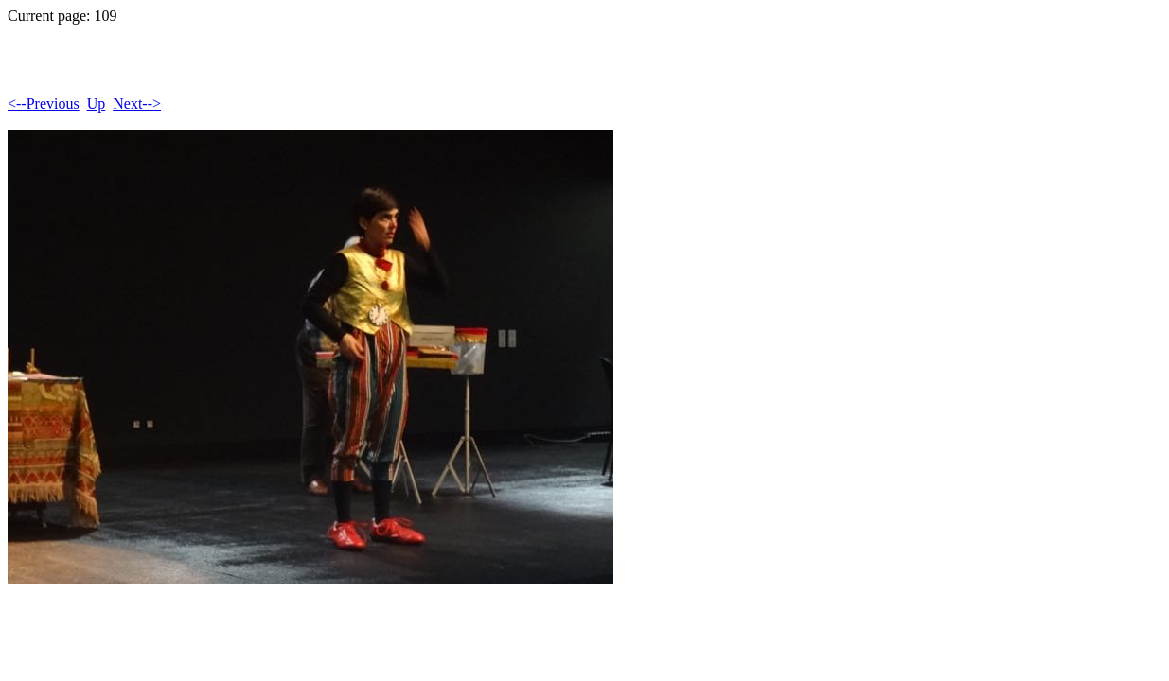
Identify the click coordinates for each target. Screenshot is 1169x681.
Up (96, 104)
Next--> (137, 104)
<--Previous (44, 104)
